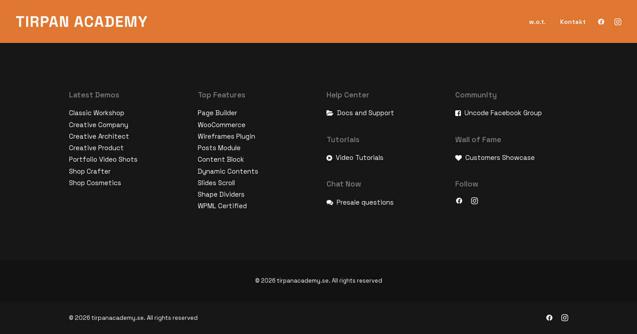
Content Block (221, 159)
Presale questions (365, 202)
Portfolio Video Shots (103, 159)
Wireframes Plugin (226, 136)
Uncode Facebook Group (503, 113)
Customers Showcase (500, 157)
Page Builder (217, 113)
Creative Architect (99, 136)
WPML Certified (222, 206)
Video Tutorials (360, 157)
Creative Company (98, 124)
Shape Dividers (221, 194)
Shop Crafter (90, 171)
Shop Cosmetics (95, 183)
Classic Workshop (96, 113)
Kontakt (573, 22)
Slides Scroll (216, 183)
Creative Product (96, 148)
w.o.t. (537, 22)
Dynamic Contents (228, 171)
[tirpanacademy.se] (81, 21)
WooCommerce (222, 124)
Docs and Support (365, 113)
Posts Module (219, 148)
